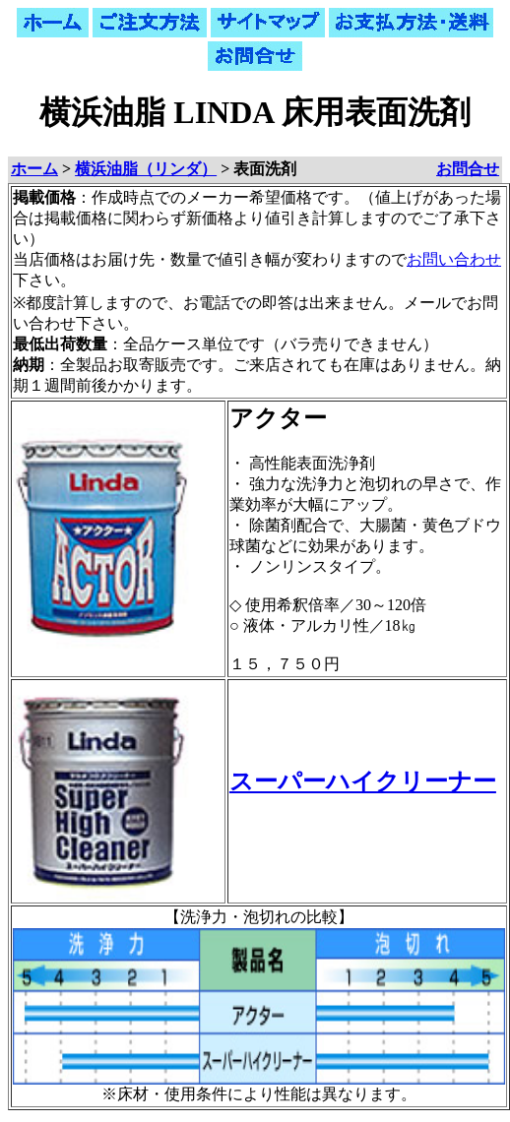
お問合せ (467, 168)
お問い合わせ (454, 259)
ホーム (34, 168)
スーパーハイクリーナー (362, 781)
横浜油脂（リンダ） (146, 168)
